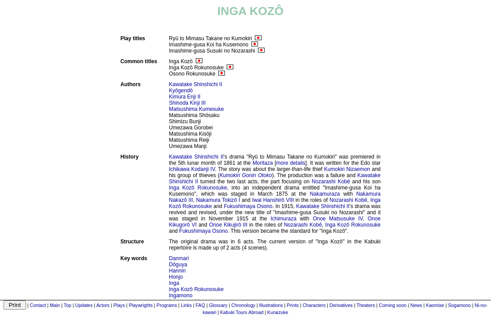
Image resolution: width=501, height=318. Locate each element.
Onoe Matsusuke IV (338, 219)
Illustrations (271, 305)
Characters (314, 305)
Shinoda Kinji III (187, 103)
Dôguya (178, 264)
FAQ (200, 305)
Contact (38, 305)
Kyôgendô (181, 90)
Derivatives (341, 305)
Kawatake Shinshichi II (195, 84)
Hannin (177, 271)
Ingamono (180, 295)
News (416, 305)
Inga (174, 283)
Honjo (176, 277)
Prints (293, 305)
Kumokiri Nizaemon (347, 169)
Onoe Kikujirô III (228, 225)
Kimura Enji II (184, 97)
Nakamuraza (325, 194)
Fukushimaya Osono (248, 206)
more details (290, 163)
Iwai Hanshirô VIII (273, 200)
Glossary (218, 305)
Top (67, 305)
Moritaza (263, 163)
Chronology (243, 305)
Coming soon (393, 305)
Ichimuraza (283, 219)
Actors (102, 305)
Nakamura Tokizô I (218, 200)
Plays (119, 305)
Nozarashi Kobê (331, 181)
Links (186, 305)
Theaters (365, 305)
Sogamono (459, 305)
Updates (84, 305)
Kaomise (435, 305)
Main (55, 305)
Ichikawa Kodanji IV (192, 169)
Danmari (179, 258)
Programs (167, 305)
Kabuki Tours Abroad (241, 312)
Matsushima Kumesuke (196, 109)
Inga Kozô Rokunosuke (198, 188)
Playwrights (141, 305)
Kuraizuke (277, 312)
